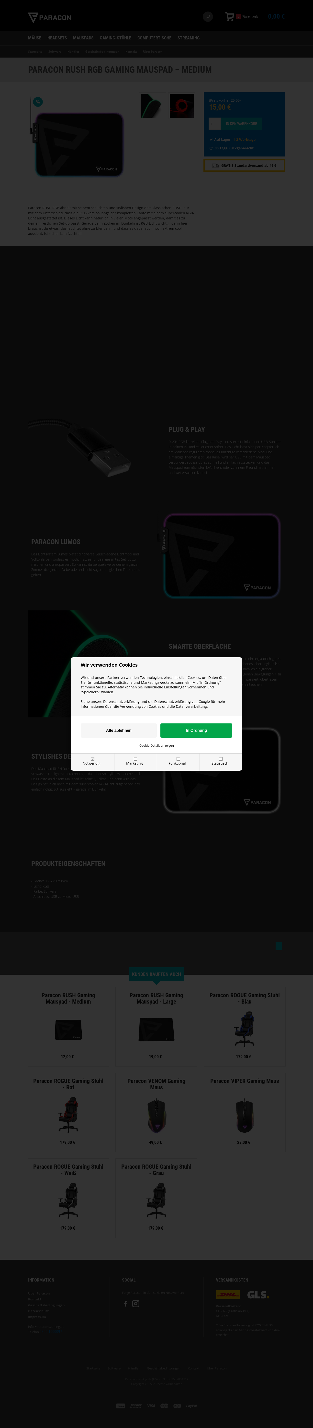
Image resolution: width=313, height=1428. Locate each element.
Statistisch (220, 763)
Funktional (177, 763)
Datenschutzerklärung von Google (182, 701)
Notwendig (92, 763)
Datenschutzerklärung (121, 701)
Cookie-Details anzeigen (156, 745)
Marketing (134, 763)
